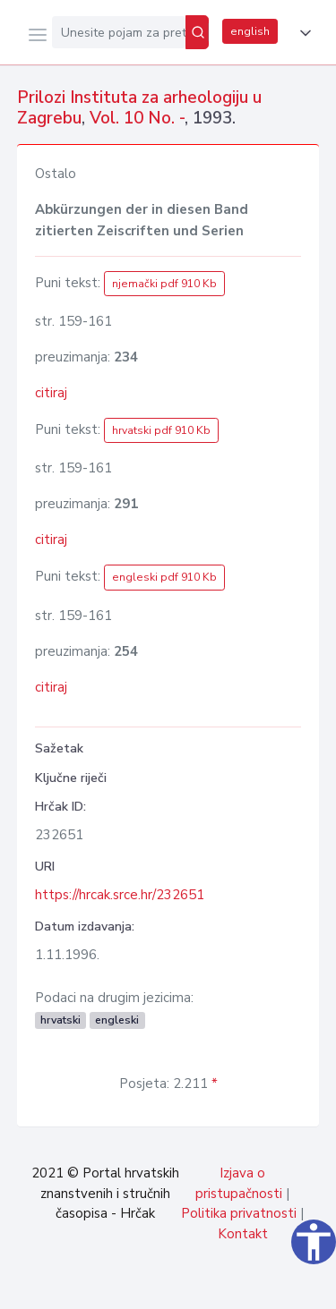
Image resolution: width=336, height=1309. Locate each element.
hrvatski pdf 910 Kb (161, 430)
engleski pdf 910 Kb (164, 577)
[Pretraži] (197, 32)
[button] (302, 33)
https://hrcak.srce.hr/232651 (119, 895)
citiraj (51, 393)
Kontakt (243, 1234)
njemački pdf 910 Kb (164, 283)
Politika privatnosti (239, 1213)
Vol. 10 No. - (137, 118)
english (250, 31)
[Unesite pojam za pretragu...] (118, 32)
